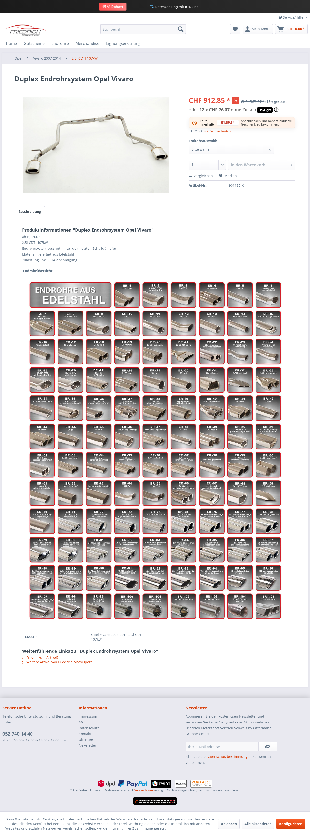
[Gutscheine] (34, 43)
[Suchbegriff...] (143, 29)
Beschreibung (29, 211)
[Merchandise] (87, 43)
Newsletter (87, 745)
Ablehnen (229, 823)
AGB (82, 722)
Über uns (86, 739)
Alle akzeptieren (257, 823)
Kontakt (85, 734)
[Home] (11, 43)
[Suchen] (181, 29)
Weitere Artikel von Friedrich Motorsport (57, 662)
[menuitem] (143, 29)
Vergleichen (201, 175)
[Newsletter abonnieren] (267, 746)
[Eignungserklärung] (123, 43)
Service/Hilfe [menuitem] (291, 17)
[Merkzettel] (235, 29)
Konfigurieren (290, 823)
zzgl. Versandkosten (217, 131)
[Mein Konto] (258, 29)
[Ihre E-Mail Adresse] (222, 746)
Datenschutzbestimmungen (229, 756)
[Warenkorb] (291, 29)
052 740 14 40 (17, 734)
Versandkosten (144, 790)
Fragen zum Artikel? (40, 657)
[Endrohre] (60, 43)
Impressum (88, 716)
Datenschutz (89, 728)
